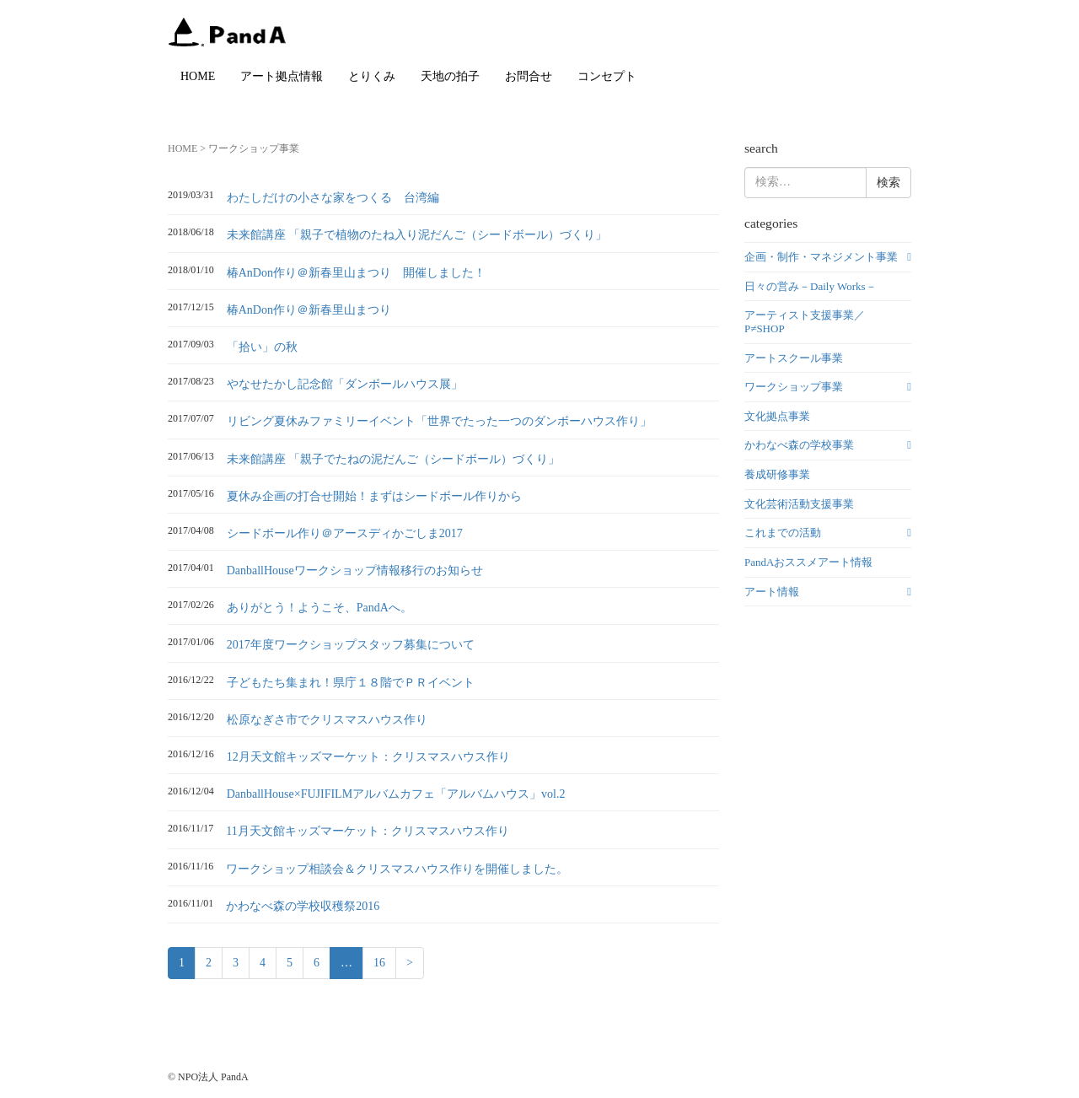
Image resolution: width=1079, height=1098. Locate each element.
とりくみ (371, 76)
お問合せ (528, 76)
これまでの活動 (782, 532)
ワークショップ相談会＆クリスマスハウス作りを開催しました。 (397, 869)
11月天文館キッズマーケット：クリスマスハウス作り (367, 831)
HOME (197, 76)
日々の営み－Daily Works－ (810, 286)
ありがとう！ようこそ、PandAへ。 (319, 607)
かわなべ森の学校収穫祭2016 (302, 906)
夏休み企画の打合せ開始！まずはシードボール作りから (374, 496)
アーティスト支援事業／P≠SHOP (804, 322)
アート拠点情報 (281, 76)
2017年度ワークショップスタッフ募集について (351, 644)
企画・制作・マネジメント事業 (821, 256)
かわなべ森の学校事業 (799, 445)
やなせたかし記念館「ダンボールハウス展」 (345, 384)
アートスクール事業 (793, 358)
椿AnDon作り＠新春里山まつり (309, 310)
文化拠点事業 (777, 416)
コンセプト (606, 76)
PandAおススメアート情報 (808, 562)
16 (379, 962)
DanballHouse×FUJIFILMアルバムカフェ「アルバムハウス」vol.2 (396, 794)
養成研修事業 (777, 474)
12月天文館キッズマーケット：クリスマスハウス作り (368, 757)
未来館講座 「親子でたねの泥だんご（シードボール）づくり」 (394, 459)
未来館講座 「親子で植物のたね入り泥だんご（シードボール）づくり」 (417, 235)
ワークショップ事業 (793, 386)
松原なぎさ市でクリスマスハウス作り (327, 719)
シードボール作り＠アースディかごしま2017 (345, 533)
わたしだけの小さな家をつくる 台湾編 (333, 197)
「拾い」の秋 (262, 347)
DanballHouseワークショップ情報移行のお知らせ (355, 570)
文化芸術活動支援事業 (799, 504)
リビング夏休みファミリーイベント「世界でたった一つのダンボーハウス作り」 (439, 421)
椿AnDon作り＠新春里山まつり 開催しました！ (356, 272)
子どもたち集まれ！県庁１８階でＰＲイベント (351, 682)
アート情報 (771, 591)
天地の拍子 (450, 76)
